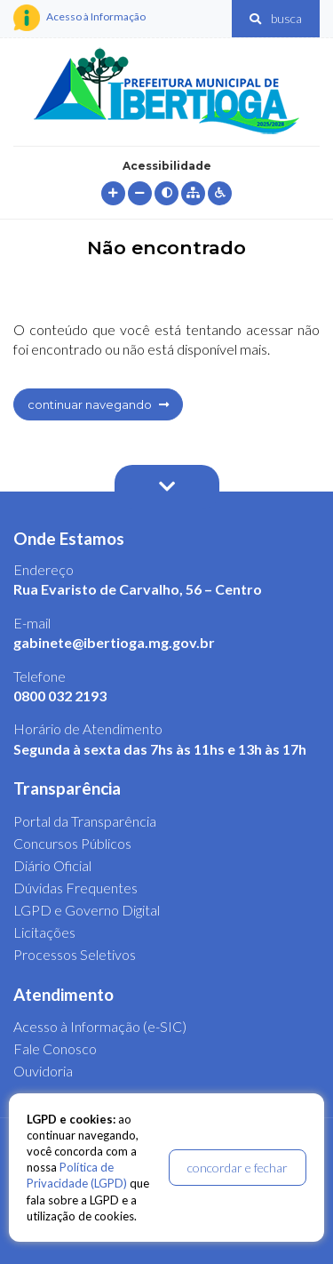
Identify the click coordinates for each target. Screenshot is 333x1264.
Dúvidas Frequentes (75, 887)
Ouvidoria (43, 1070)
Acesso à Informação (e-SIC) (99, 1026)
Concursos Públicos (72, 843)
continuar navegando (98, 404)
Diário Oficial (52, 865)
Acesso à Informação (79, 17)
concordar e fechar (237, 1167)
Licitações (44, 932)
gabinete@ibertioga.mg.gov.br (114, 642)
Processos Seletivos (74, 954)
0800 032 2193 (60, 695)
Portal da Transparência (84, 820)
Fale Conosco (55, 1048)
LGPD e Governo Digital (86, 909)
